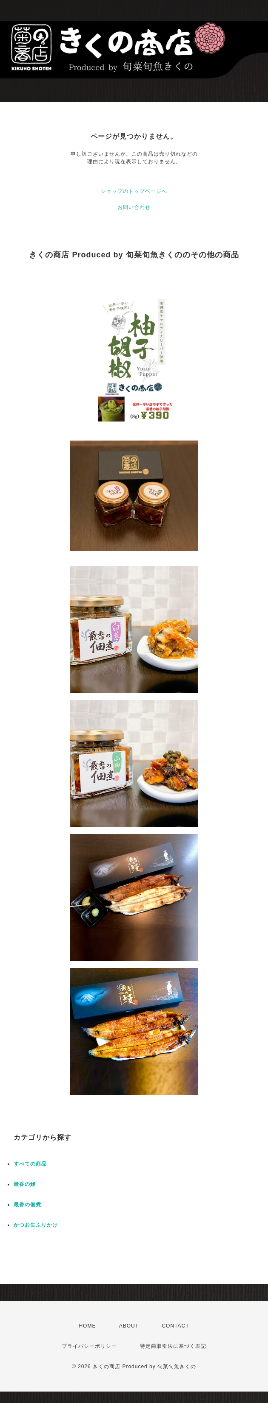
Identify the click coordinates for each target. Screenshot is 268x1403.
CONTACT (175, 1326)
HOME (87, 1326)
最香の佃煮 (27, 1205)
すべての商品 (30, 1164)
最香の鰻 (25, 1184)
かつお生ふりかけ (36, 1225)
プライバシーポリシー (89, 1346)
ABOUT (129, 1326)
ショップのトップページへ (134, 191)
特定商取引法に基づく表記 (173, 1346)
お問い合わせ (134, 207)
